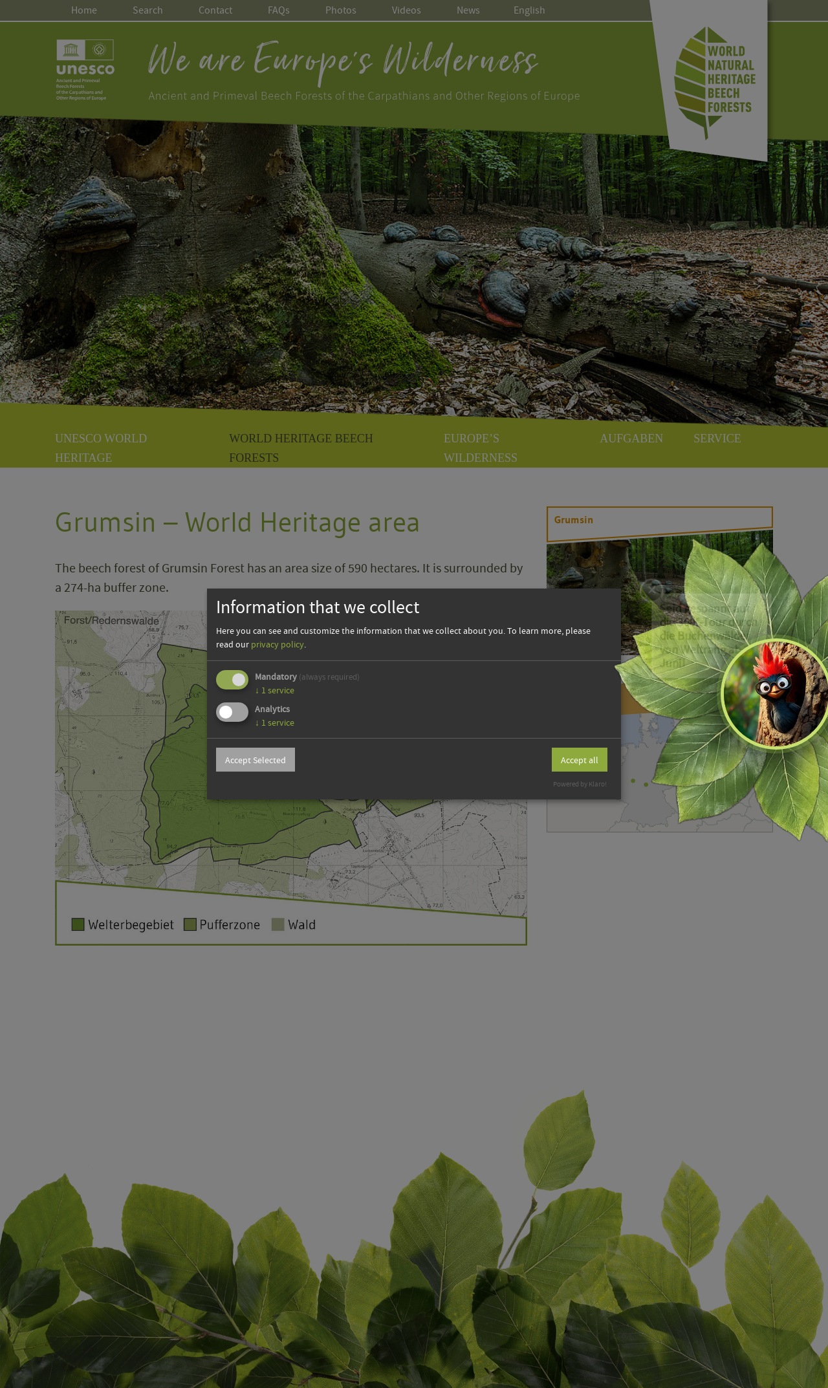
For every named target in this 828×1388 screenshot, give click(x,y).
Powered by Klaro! (580, 784)
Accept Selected (255, 760)
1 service (274, 690)
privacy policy (277, 644)
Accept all (579, 760)
